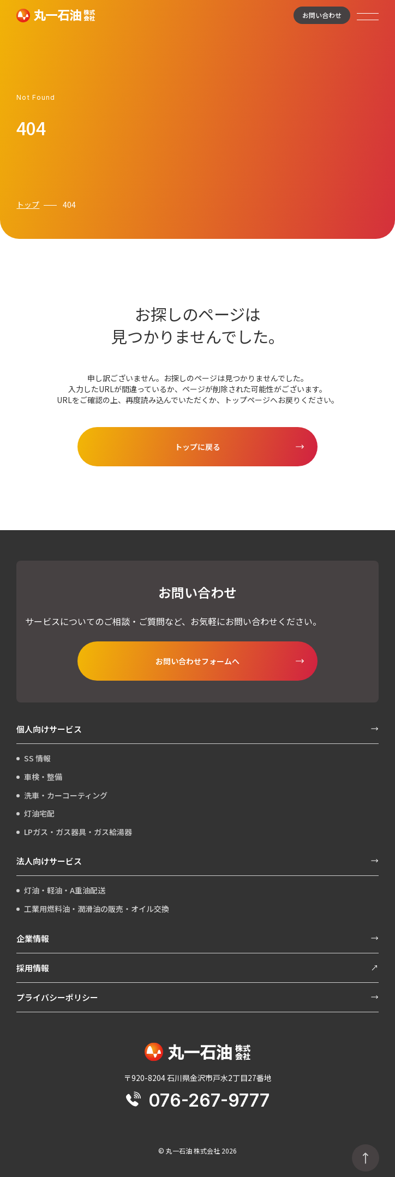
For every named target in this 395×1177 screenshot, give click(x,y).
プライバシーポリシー (197, 997)
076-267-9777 (198, 1100)
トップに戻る (197, 446)
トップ (27, 204)
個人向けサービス (197, 729)
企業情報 (197, 938)
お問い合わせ (322, 15)
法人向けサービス (197, 861)
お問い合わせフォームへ (197, 661)
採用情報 (197, 968)
